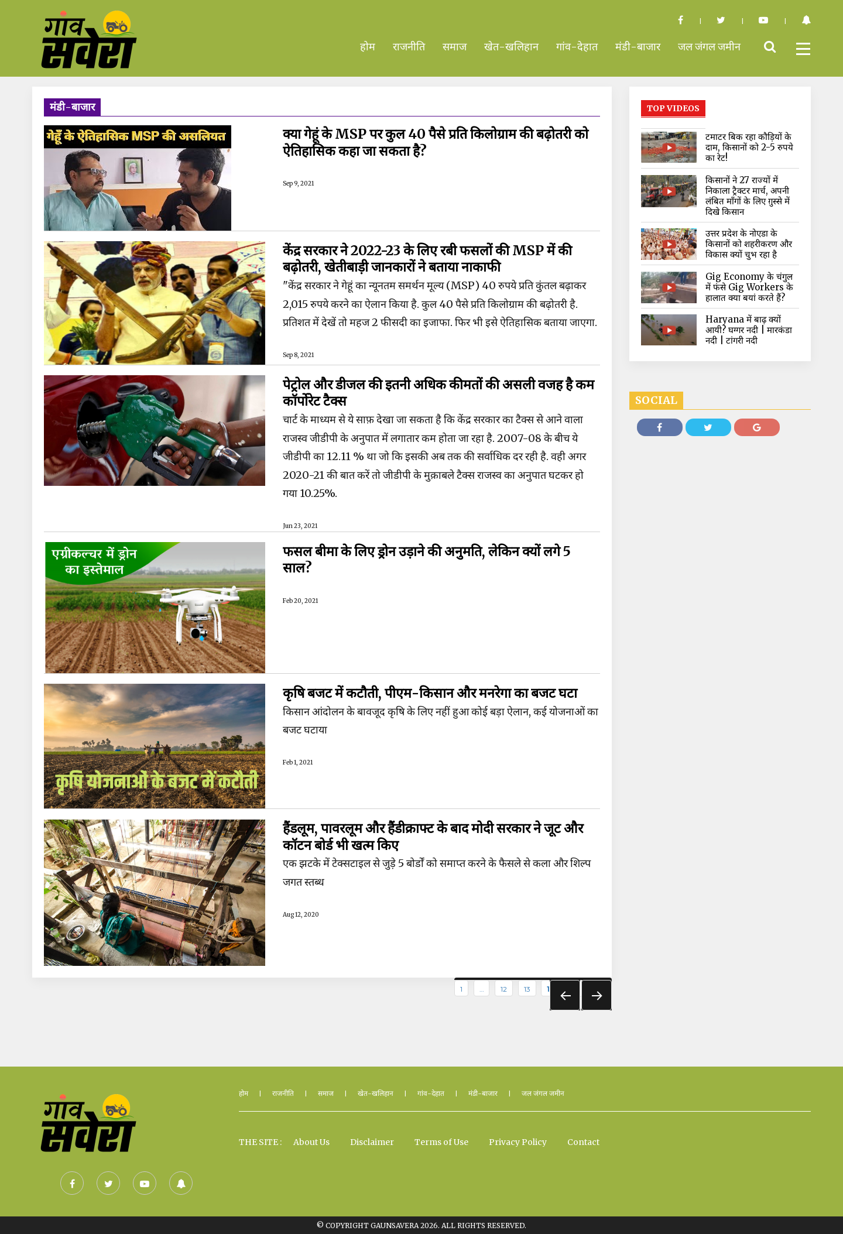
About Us (311, 1141)
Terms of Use (441, 1141)
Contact (583, 1141)
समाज (455, 46)
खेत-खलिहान (511, 46)
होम (367, 46)
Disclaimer (372, 1141)
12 (504, 988)
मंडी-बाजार (637, 46)
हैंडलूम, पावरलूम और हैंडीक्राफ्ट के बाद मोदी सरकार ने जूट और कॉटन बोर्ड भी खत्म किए (440, 835)
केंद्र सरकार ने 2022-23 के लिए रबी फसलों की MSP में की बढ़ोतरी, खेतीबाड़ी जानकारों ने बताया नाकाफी (436, 258)
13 (527, 988)
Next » (596, 994)
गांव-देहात (577, 46)
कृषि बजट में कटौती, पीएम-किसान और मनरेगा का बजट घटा (436, 692)
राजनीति (409, 46)
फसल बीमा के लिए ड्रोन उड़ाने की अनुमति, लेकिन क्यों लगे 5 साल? (432, 559)
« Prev (565, 994)
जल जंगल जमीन (709, 46)
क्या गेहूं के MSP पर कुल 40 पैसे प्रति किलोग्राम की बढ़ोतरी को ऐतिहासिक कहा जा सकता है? (435, 141)
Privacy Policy (518, 1141)
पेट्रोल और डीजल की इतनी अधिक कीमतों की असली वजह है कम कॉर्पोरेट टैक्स (434, 392)
